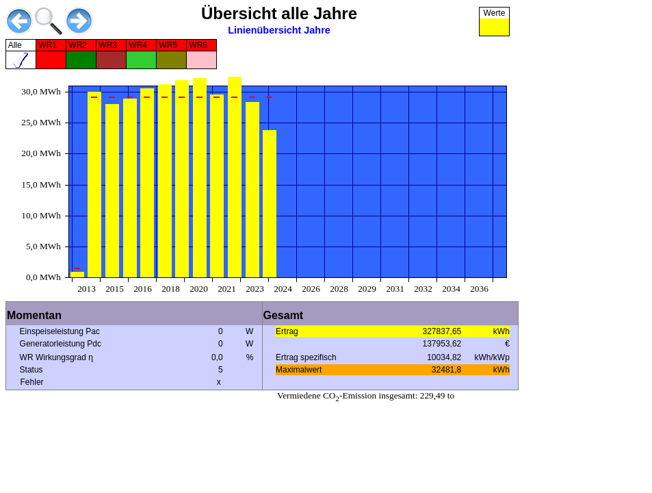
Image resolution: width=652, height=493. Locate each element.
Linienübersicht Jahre (279, 30)
